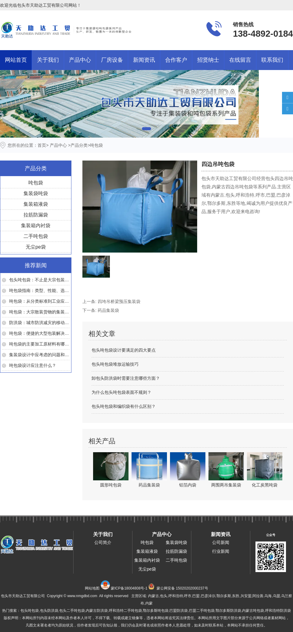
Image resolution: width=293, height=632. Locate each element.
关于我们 (48, 60)
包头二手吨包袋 (72, 610)
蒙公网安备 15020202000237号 (182, 588)
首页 (42, 145)
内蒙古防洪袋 (97, 610)
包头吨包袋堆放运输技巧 (115, 364)
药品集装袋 (108, 310)
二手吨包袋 (36, 236)
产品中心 (80, 60)
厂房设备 (112, 60)
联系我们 (272, 60)
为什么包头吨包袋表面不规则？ (121, 392)
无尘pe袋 (36, 246)
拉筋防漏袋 (36, 214)
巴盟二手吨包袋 (202, 610)
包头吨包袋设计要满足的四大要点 (124, 350)
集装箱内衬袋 (35, 225)
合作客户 (176, 60)
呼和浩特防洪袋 (278, 610)
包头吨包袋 (29, 610)
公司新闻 (220, 542)
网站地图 (92, 588)
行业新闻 (220, 551)
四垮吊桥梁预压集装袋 (119, 301)
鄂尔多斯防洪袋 (228, 610)
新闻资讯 (144, 60)
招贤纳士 (208, 60)
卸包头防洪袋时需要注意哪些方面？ (126, 378)
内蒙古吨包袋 (253, 610)
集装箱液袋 (36, 204)
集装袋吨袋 (36, 193)
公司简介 (102, 542)
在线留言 (240, 60)
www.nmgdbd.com (82, 596)
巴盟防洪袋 (178, 610)
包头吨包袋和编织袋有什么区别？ (124, 406)
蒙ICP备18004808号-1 (129, 588)
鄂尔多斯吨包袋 (155, 610)
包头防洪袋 (49, 610)
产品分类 (79, 145)
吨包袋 (35, 182)
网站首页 (16, 60)
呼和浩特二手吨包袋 (125, 610)
